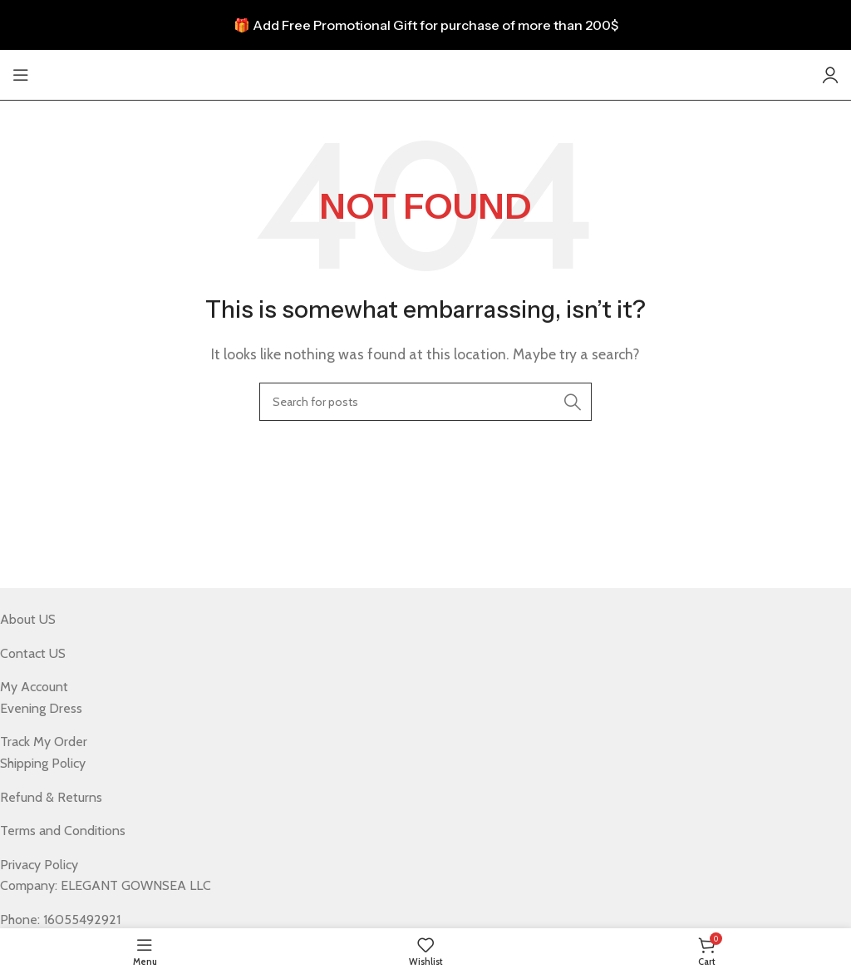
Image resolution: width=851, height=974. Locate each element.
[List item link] (413, 619)
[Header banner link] (425, 25)
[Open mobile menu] (20, 74)
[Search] (425, 402)
